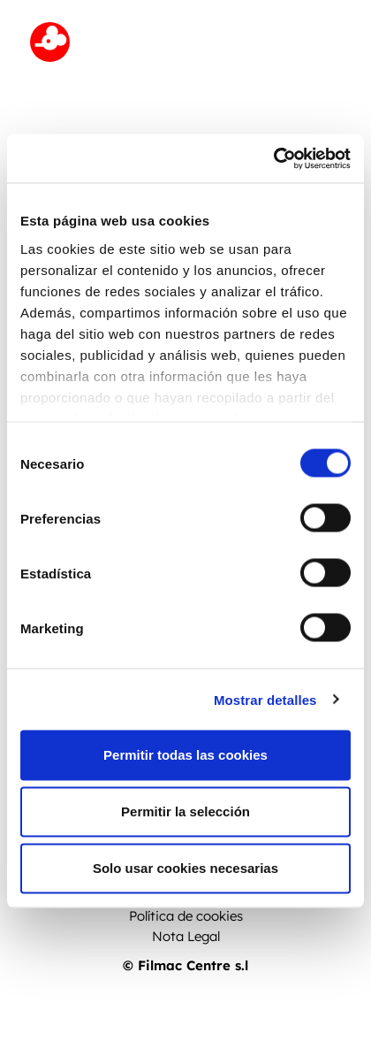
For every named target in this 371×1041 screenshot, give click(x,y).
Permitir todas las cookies (185, 754)
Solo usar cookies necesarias (185, 868)
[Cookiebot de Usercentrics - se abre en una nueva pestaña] (273, 158)
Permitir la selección (185, 811)
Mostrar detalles (265, 699)
